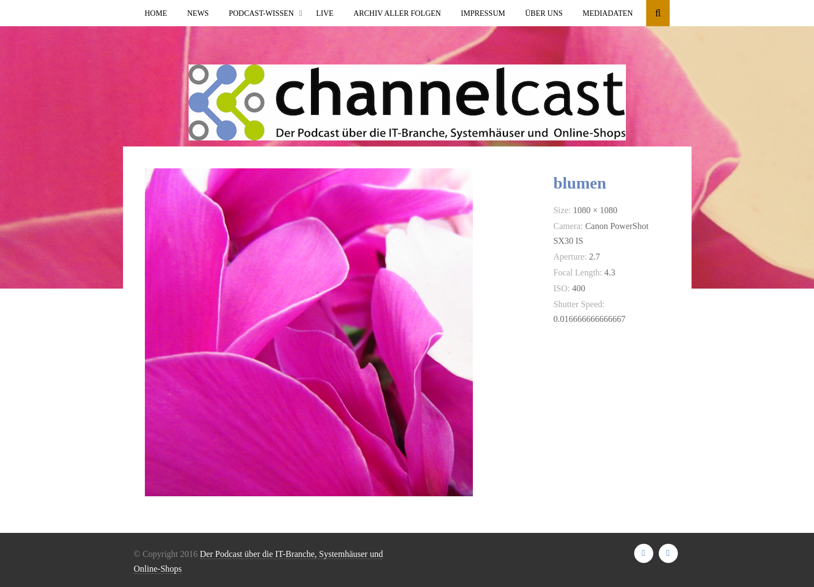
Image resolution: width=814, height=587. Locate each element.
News (198, 13)
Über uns (544, 13)
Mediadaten (608, 13)
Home (156, 13)
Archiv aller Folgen (397, 13)
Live (324, 13)
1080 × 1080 (595, 210)
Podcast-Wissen (261, 13)
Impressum (483, 13)
